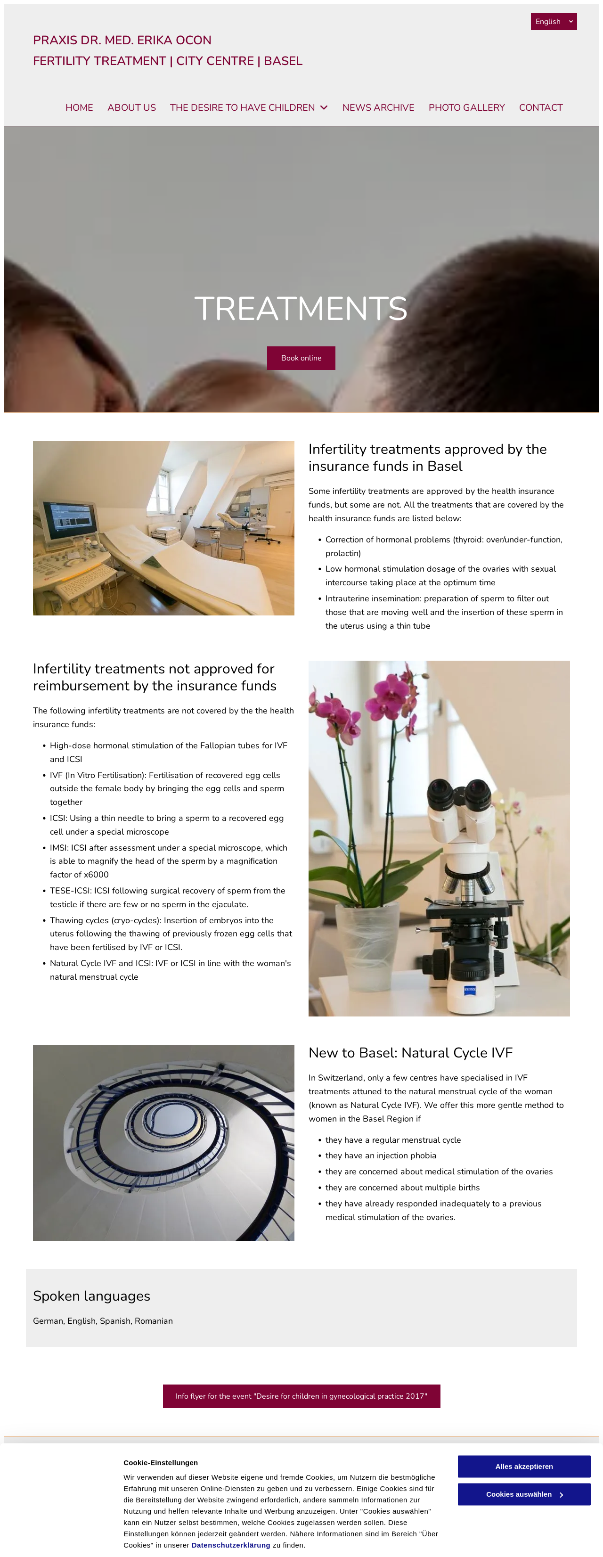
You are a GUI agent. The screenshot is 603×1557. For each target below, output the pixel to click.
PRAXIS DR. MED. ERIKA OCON (122, 40)
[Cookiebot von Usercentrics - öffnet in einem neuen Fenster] (61, 1539)
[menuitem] (72, 108)
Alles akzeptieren (525, 1434)
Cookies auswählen (156, 1538)
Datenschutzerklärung (231, 1512)
